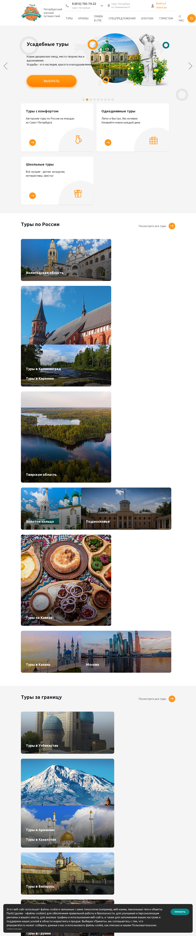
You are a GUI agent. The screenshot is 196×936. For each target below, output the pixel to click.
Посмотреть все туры (157, 174)
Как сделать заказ (112, 835)
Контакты (107, 829)
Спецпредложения (122, 18)
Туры (69, 18)
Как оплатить (109, 840)
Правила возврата (112, 846)
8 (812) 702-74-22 (84, 3)
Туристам (166, 18)
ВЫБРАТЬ (51, 81)
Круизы (83, 18)
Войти (160, 3)
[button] (83, 99)
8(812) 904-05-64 (152, 835)
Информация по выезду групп (116, 859)
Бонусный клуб (110, 823)
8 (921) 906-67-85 (152, 839)
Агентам (161, 7)
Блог (104, 852)
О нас (181, 18)
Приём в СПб (98, 18)
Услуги (65, 846)
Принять (180, 910)
